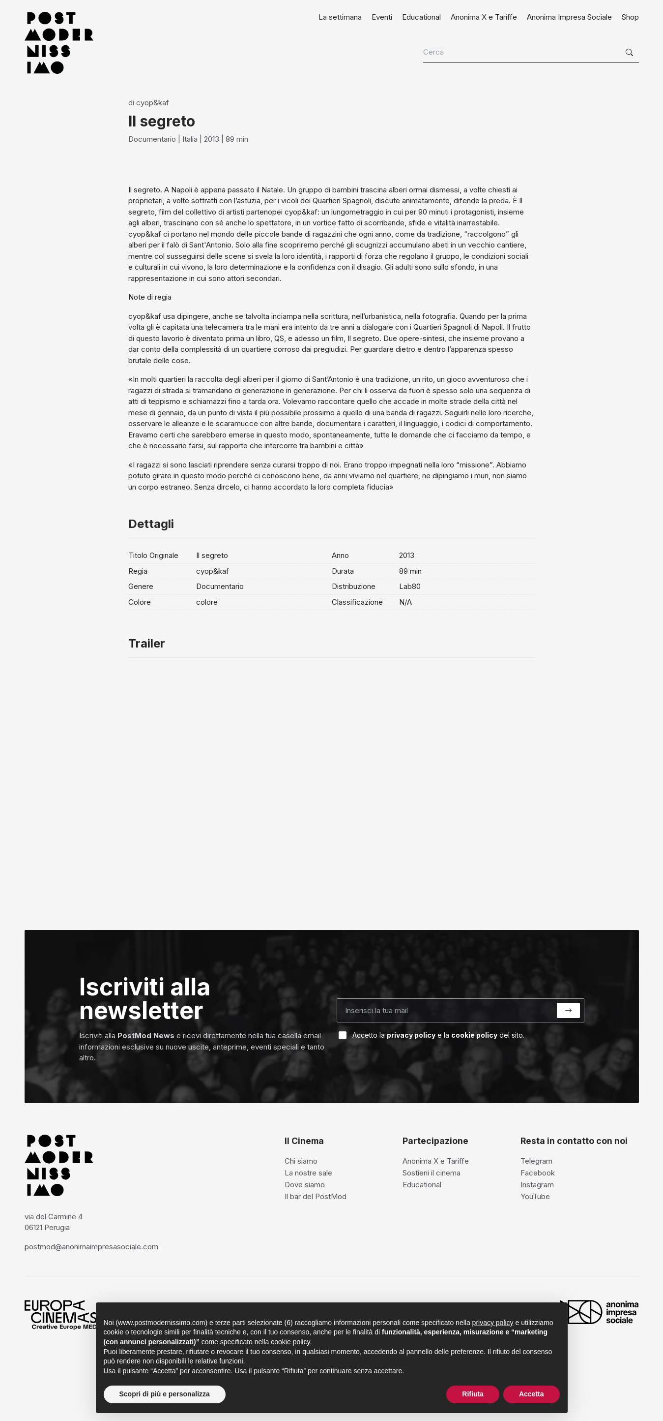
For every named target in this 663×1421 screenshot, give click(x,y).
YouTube (535, 1196)
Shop (630, 17)
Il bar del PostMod (315, 1196)
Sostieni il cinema (432, 1172)
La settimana (340, 17)
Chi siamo (301, 1161)
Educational (421, 17)
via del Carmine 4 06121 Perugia (54, 1222)
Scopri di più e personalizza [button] (164, 1394)
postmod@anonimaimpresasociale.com (91, 1246)
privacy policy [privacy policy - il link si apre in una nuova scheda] (493, 1323)
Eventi (382, 17)
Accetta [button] (531, 1394)
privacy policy (411, 1035)
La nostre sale (308, 1172)
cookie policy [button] (290, 1342)
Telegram (536, 1161)
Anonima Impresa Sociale (569, 17)
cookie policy (474, 1035)
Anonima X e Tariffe (484, 17)
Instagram (537, 1184)
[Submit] (568, 1010)
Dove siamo (305, 1184)
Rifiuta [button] (473, 1394)
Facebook (537, 1172)
